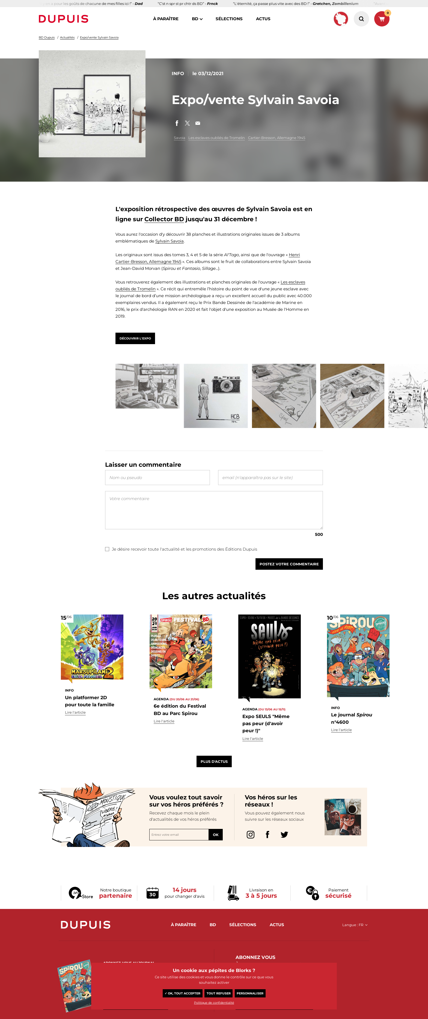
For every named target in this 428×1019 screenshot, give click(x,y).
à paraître (166, 18)
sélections (229, 18)
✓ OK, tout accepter (182, 993)
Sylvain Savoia (169, 241)
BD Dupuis (47, 37)
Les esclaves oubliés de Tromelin (216, 137)
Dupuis (65, 19)
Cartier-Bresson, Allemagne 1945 (276, 137)
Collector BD (164, 219)
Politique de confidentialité (214, 1003)
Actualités (67, 37)
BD (195, 18)
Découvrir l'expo (135, 338)
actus (263, 18)
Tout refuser (219, 993)
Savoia (179, 137)
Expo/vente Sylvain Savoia (99, 37)
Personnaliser (250, 993)
